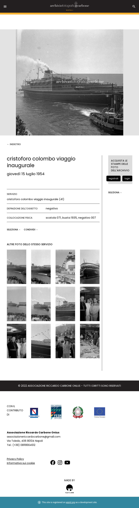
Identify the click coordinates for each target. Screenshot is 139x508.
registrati (113, 178)
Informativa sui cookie (21, 463)
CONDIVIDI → (31, 229)
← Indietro (14, 144)
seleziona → (14, 229)
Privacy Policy (15, 459)
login (127, 178)
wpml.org (70, 502)
